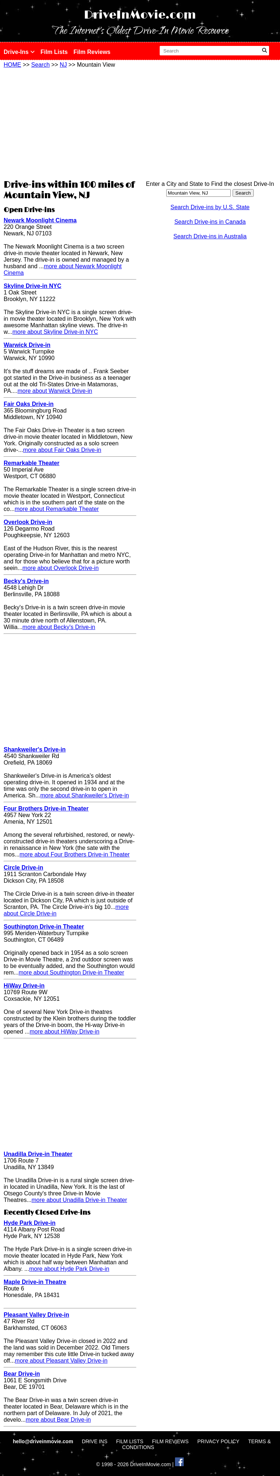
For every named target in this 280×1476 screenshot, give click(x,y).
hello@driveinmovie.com (43, 1441)
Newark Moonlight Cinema (40, 220)
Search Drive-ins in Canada (210, 222)
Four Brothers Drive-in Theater (46, 808)
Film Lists (54, 52)
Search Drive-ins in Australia (210, 236)
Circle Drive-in (23, 867)
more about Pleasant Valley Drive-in (61, 1361)
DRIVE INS (94, 1441)
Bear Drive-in (22, 1374)
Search (40, 65)
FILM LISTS (129, 1441)
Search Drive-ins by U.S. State (210, 207)
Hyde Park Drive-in (29, 1223)
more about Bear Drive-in (58, 1420)
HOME (12, 65)
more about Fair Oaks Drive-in (62, 450)
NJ (63, 65)
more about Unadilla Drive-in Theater (79, 1200)
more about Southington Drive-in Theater (71, 972)
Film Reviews (92, 52)
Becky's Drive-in (26, 581)
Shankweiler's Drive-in (35, 749)
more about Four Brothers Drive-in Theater (75, 854)
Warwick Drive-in (27, 345)
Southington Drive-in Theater (44, 927)
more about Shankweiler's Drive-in (84, 795)
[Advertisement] (70, 123)
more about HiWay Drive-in (64, 1031)
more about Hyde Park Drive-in (69, 1269)
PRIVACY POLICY (218, 1441)
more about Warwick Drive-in (55, 391)
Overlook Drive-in (28, 522)
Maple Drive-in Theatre (35, 1282)
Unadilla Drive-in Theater (38, 1154)
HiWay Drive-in (24, 986)
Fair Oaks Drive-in (29, 404)
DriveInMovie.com (140, 15)
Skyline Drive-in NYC (32, 286)
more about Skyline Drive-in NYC (55, 332)
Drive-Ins (19, 52)
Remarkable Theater (31, 463)
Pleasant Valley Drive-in (36, 1315)
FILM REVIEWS (170, 1441)
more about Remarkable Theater (57, 509)
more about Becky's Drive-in (59, 627)
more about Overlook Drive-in (61, 568)
